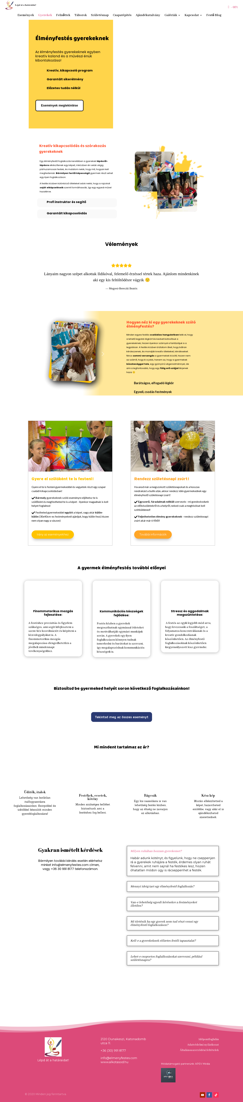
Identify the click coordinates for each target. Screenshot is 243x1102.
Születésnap (100, 15)
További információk (153, 534)
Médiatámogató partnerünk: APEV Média (185, 1063)
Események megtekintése (59, 105)
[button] (29, 277)
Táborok (80, 15)
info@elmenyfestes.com (70, 865)
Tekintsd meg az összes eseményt (121, 717)
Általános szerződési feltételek (199, 1050)
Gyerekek (45, 15)
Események (26, 15)
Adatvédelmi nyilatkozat (203, 1045)
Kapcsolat (192, 15)
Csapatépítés (122, 15)
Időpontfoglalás (209, 1039)
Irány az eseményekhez (53, 534)
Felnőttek (63, 15)
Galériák (171, 15)
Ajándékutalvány (148, 15)
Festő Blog (213, 15)
